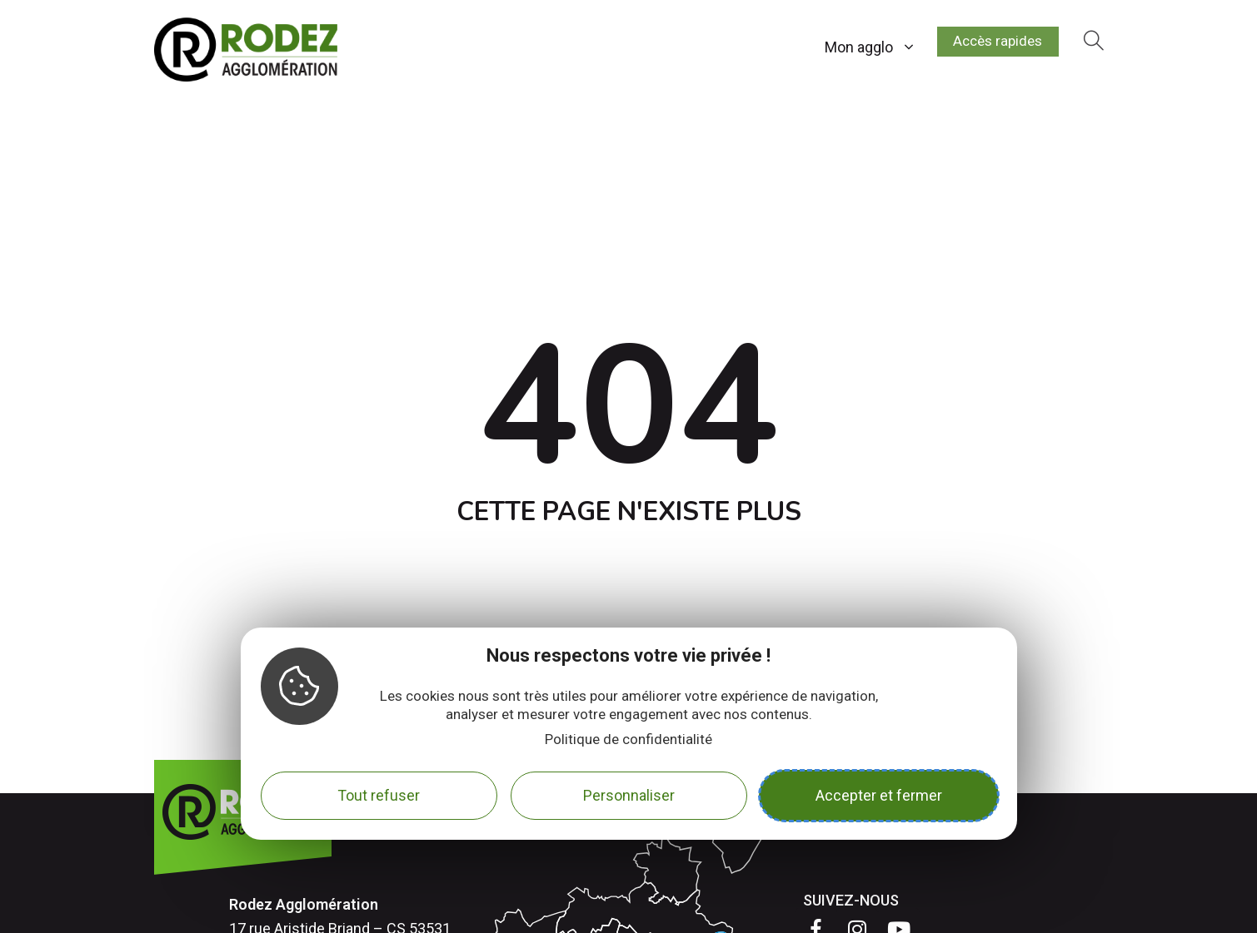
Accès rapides (991, 43)
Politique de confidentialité (628, 739)
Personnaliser (629, 795)
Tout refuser (378, 795)
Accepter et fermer (879, 795)
